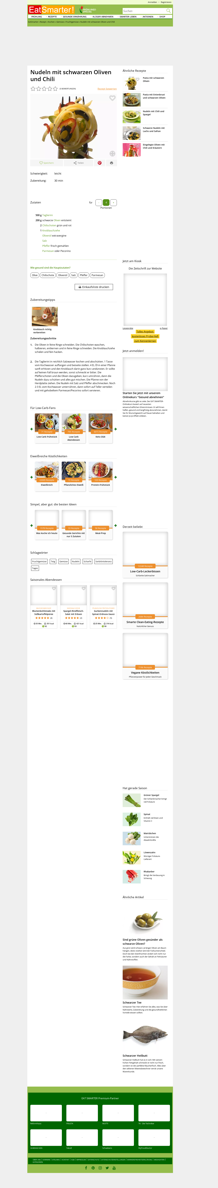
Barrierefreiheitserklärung (139, 1160)
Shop (162, 16)
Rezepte (52, 16)
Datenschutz (93, 1160)
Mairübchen (150, 833)
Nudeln (75, 561)
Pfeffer (46, 246)
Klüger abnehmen (103, 16)
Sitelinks (56, 1160)
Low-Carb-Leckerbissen (145, 571)
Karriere (46, 1160)
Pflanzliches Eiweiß (73, 484)
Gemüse (63, 561)
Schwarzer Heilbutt (135, 1055)
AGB (72, 1160)
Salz (44, 240)
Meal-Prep (100, 533)
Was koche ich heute (46, 533)
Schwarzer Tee (132, 1002)
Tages (35, 568)
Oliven (57, 220)
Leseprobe (128, 328)
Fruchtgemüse (39, 561)
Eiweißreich (47, 484)
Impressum (81, 1160)
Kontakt (65, 1160)
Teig (53, 561)
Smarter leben (128, 16)
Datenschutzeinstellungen (113, 1160)
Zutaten (35, 202)
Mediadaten (159, 1160)
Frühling (36, 16)
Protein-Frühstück (100, 484)
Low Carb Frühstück (47, 436)
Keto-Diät (100, 436)
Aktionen (148, 16)
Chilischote (48, 275)
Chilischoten (49, 225)
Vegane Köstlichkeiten (145, 672)
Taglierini (47, 215)
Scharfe (87, 561)
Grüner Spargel (151, 795)
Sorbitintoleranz (103, 561)
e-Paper (164, 328)
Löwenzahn (149, 852)
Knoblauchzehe (51, 230)
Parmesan (48, 251)
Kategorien (38, 1162)
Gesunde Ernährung (74, 16)
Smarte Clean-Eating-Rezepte (145, 622)
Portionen (106, 207)
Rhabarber (149, 871)
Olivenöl (46, 235)
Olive (35, 275)
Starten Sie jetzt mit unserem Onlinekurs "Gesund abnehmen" (145, 378)
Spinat (147, 814)
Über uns (37, 1160)
